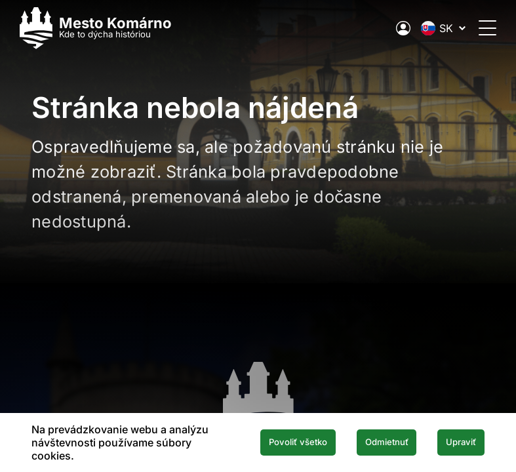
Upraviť (456, 442)
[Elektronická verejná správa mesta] (391, 28)
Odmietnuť (372, 442)
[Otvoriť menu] (476, 27)
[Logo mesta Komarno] (107, 28)
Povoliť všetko (272, 442)
